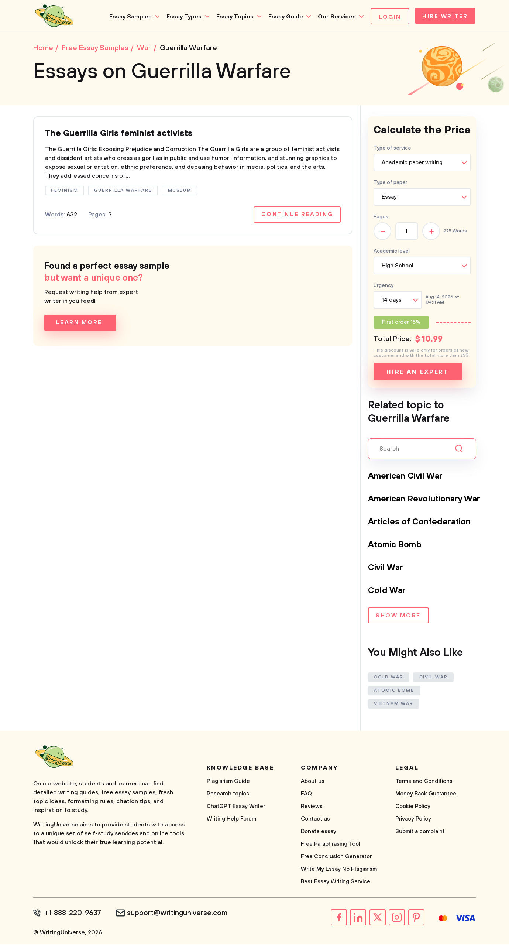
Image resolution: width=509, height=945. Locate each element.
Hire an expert (417, 373)
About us (312, 782)
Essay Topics (232, 16)
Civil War (387, 569)
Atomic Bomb (396, 546)
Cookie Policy (412, 807)
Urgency (383, 287)
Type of (390, 184)
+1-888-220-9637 (74, 914)
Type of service (392, 149)
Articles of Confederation (422, 523)
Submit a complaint (420, 832)
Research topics (228, 794)
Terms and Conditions (424, 782)
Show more (398, 618)
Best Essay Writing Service (335, 882)
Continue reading (296, 216)
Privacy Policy (413, 820)
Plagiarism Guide (228, 782)
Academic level (392, 252)
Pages (381, 218)
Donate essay (318, 832)
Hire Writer (444, 17)
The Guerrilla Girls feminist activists (122, 135)
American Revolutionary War (428, 500)
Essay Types (181, 16)
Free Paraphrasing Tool (330, 845)
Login (387, 17)
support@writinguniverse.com (180, 914)
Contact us (315, 820)
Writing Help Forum (231, 820)
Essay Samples (128, 16)
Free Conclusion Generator (336, 857)
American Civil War (408, 477)
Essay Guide (283, 16)
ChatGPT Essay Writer (236, 807)
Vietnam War (394, 705)
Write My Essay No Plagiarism (339, 870)
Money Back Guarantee (425, 794)
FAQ (306, 794)
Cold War (387, 592)
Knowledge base (240, 769)
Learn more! (81, 325)
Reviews (312, 807)
